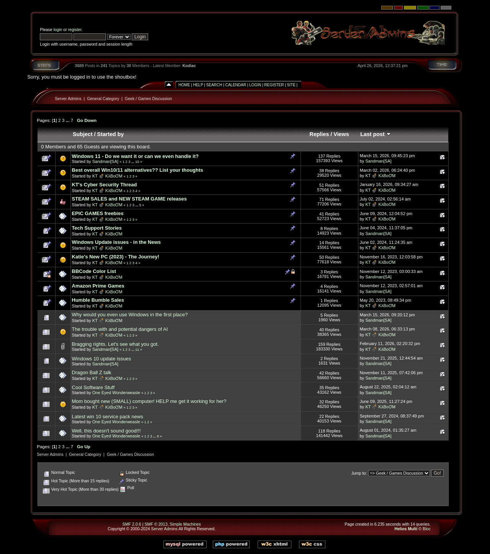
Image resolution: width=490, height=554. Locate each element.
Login (255, 85)
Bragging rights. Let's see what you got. (115, 344)
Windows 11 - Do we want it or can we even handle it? (135, 156)
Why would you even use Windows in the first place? (130, 314)
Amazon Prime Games (98, 286)
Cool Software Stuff (93, 387)
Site (291, 85)
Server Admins (68, 98)
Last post (375, 134)
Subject (83, 134)
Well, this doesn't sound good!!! (106, 431)
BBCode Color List (94, 271)
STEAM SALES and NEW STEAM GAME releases (129, 199)
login (58, 29)
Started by (110, 134)
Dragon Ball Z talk (91, 372)
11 (137, 350)
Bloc (427, 528)
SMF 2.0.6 (131, 524)
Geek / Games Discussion (148, 98)
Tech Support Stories (97, 228)
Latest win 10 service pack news (107, 416)
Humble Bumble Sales (98, 300)
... (68, 120)
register (75, 29)
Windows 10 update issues (101, 359)
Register (274, 85)
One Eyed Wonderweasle (116, 392)
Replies (319, 134)
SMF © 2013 (155, 524)
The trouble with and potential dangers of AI (120, 329)
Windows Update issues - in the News (116, 242)
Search (214, 85)
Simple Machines (185, 524)
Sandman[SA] (105, 161)
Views (341, 134)
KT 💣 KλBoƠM (107, 176)
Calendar (235, 85)
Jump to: (359, 473)
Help (198, 85)
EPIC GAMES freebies (98, 213)
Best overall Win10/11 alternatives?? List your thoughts (137, 170)
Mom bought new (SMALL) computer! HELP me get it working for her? (149, 401)
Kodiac (189, 65)
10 (137, 162)
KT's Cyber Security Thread (104, 184)
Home (184, 85)
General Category (103, 98)
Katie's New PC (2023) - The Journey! (116, 257)
